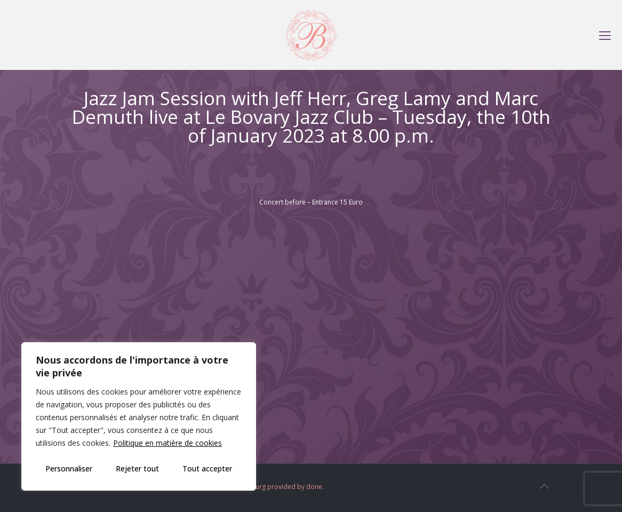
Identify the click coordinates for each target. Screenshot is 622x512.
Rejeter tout (137, 468)
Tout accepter (207, 468)
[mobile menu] (605, 35)
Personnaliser (68, 468)
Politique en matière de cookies (167, 443)
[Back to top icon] (544, 486)
